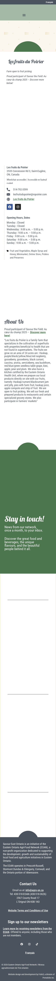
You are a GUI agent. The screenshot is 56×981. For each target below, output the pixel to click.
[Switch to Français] (48, 2)
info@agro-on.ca (35, 890)
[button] (24, 15)
